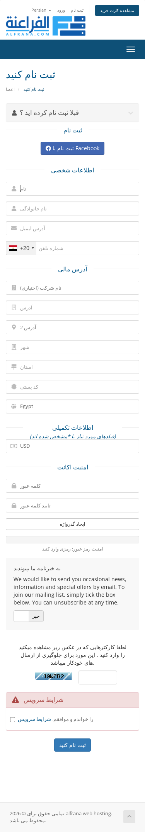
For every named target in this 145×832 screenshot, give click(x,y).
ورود (61, 10)
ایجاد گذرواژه (72, 524)
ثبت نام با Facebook (72, 148)
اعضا (10, 89)
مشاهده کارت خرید (117, 10)
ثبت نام (77, 10)
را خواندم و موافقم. (55, 719)
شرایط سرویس (34, 719)
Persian (41, 10)
